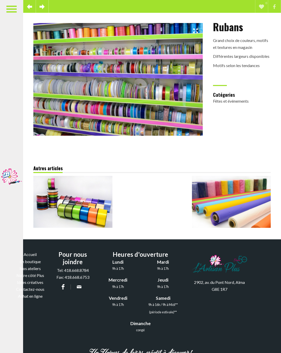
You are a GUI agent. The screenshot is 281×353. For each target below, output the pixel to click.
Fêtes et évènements (231, 101)
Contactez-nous (30, 289)
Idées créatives (30, 282)
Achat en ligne (30, 296)
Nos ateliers (30, 268)
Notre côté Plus (30, 275)
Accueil (30, 254)
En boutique (30, 261)
